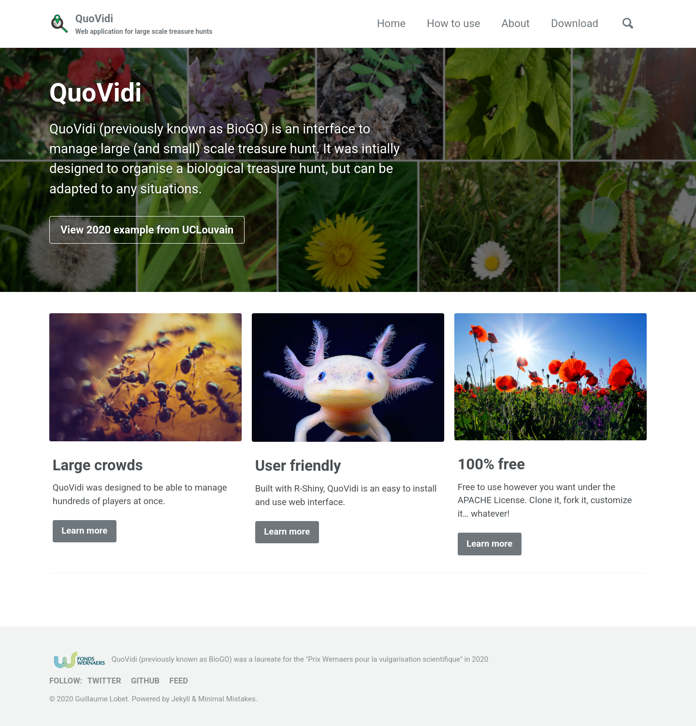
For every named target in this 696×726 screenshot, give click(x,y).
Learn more (84, 530)
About (515, 23)
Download (574, 23)
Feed (179, 680)
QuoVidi (144, 25)
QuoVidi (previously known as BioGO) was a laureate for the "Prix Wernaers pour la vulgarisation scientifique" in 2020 (268, 659)
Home (391, 23)
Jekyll (180, 699)
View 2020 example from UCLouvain (146, 230)
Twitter (104, 680)
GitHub (145, 680)
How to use (453, 23)
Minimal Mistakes (227, 699)
